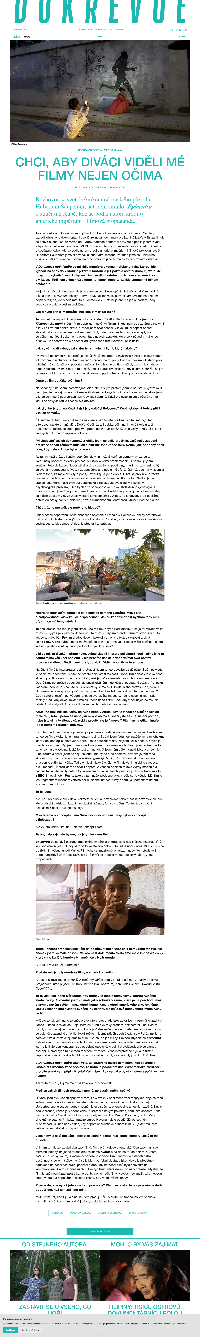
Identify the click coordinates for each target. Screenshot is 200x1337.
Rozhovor (85, 150)
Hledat (183, 36)
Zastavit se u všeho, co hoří (55, 1309)
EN (186, 29)
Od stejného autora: (55, 1244)
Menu (100, 36)
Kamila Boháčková (112, 187)
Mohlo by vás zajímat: (145, 1244)
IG (180, 29)
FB (171, 29)
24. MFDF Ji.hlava (138, 1212)
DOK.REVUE (19, 29)
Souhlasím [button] (10, 1330)
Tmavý (26, 36)
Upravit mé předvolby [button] (30, 1330)
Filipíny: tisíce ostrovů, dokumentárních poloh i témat (145, 1313)
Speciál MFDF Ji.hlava (107, 150)
